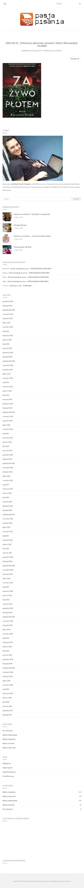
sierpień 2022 (7, 472)
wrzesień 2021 (8, 519)
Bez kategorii (8, 731)
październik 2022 (9, 463)
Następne (75, 59)
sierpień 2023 (7, 421)
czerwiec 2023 (8, 429)
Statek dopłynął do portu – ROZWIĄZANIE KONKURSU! (31, 269)
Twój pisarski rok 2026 (22, 247)
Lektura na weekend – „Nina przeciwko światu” (32, 236)
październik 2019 (9, 617)
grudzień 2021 (8, 506)
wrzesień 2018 (8, 672)
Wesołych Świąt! (20, 225)
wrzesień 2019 (8, 621)
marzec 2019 (7, 647)
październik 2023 (9, 412)
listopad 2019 (7, 612)
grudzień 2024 (8, 353)
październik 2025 (9, 310)
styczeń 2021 (7, 553)
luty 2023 (6, 446)
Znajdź (76, 199)
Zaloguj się (7, 763)
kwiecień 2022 (8, 489)
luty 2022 (6, 497)
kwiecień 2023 (8, 438)
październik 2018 (9, 668)
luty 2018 (6, 702)
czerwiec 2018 (8, 685)
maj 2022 (6, 485)
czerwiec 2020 (8, 583)
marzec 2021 (7, 544)
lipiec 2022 (6, 476)
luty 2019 (6, 651)
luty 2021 (6, 549)
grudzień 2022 (8, 455)
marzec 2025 (7, 340)
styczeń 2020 (7, 604)
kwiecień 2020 (8, 591)
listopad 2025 (7, 306)
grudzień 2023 (8, 404)
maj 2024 (6, 382)
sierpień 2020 (8, 574)
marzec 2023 (7, 442)
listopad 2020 (7, 561)
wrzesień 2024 (8, 365)
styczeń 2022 (7, 502)
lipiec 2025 (6, 323)
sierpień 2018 (7, 676)
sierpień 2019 (7, 625)
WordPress (67, 881)
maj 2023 (6, 433)
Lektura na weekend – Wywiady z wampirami (32, 214)
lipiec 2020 (6, 578)
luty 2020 (6, 600)
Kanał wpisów (8, 768)
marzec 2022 (7, 493)
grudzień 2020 (8, 557)
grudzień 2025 (8, 301)
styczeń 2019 (7, 655)
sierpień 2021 (7, 523)
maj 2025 (6, 331)
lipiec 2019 (6, 630)
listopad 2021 (7, 510)
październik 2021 (9, 514)
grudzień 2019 (8, 608)
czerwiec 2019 (8, 634)
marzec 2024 (7, 391)
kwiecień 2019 (8, 642)
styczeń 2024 (7, 399)
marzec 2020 (7, 595)
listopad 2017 (7, 715)
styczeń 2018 (7, 706)
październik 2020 (9, 566)
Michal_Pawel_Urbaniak (53, 51)
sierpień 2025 (8, 318)
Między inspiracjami (10, 735)
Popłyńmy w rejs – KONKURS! (20, 286)
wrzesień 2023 (8, 416)
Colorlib (49, 881)
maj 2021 (6, 536)
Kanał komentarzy (9, 772)
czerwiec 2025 (8, 327)
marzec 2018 (7, 698)
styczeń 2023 (7, 451)
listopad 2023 (7, 408)
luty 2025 (6, 344)
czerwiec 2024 (8, 378)
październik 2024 (9, 361)
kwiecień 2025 (8, 335)
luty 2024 (6, 395)
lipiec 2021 (6, 527)
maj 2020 (6, 587)
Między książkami (9, 739)
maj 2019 (6, 638)
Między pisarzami (9, 748)
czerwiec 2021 (8, 532)
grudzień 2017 (8, 711)
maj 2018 (6, 689)
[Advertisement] (42, 839)
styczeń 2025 (7, 348)
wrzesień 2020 (8, 570)
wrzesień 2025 (8, 314)
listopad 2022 (7, 459)
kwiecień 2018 (8, 693)
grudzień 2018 (8, 659)
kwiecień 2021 (8, 540)
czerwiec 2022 (8, 480)
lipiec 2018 (6, 681)
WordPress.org (8, 776)
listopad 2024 (7, 357)
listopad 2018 (7, 664)
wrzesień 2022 (8, 468)
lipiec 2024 (6, 374)
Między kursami (8, 743)
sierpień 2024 (8, 370)
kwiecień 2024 (8, 387)
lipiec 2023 (6, 425)
